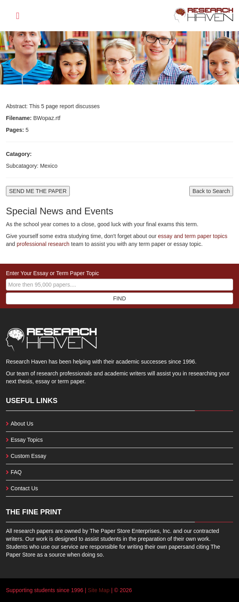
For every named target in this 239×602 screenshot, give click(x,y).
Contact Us (24, 488)
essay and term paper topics (192, 236)
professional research (43, 244)
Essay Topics (27, 440)
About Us (22, 423)
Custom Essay (28, 456)
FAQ (16, 472)
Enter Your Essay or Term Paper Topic (52, 273)
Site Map (99, 590)
